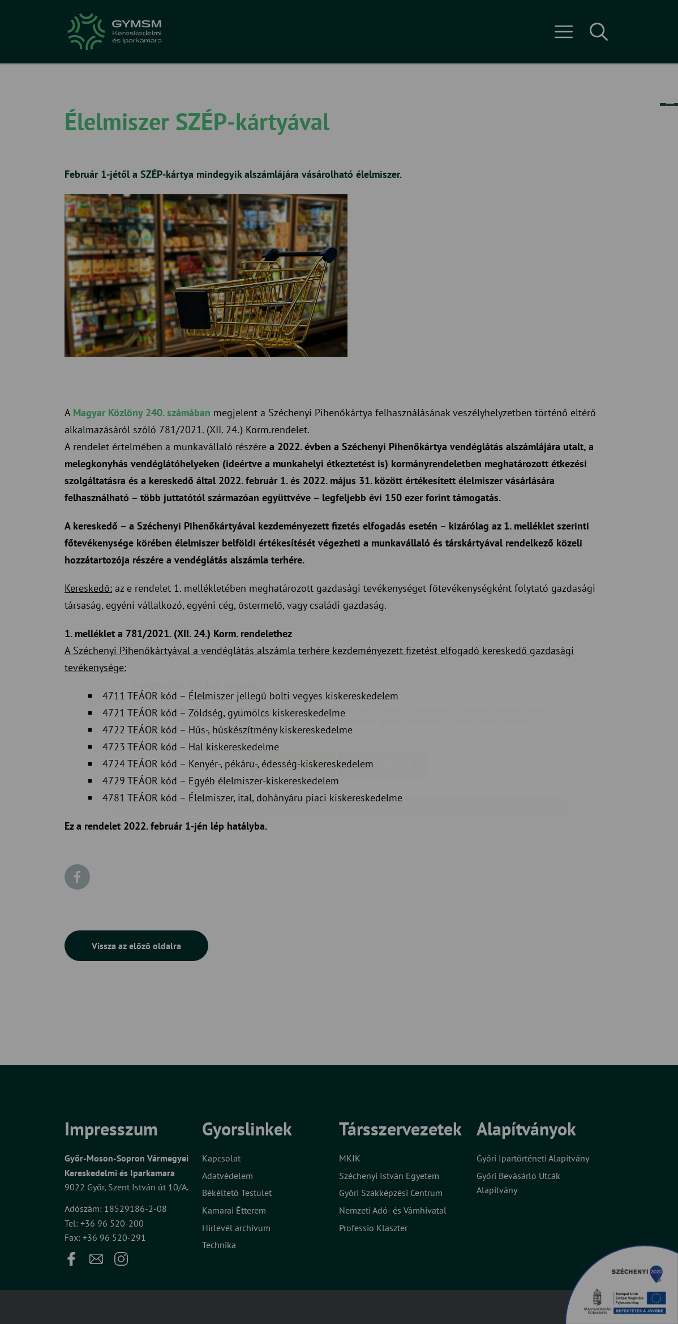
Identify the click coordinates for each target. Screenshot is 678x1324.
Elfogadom (292, 698)
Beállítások (383, 698)
